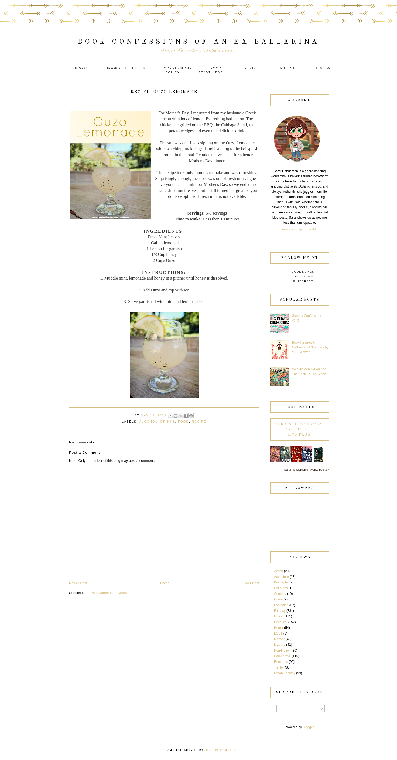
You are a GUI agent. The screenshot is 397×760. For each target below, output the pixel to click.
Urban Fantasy (284, 673)
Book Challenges (126, 68)
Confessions (178, 68)
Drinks (167, 421)
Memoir (279, 639)
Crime (278, 599)
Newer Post (78, 583)
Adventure (281, 577)
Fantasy (280, 611)
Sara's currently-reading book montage (300, 429)
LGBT (278, 633)
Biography (281, 582)
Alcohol (148, 421)
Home (165, 583)
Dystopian (281, 605)
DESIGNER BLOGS (220, 750)
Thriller (279, 667)
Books (81, 68)
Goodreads (303, 271)
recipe (199, 421)
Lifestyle (252, 68)
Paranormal (282, 656)
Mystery (279, 645)
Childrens (281, 588)
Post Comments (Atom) (109, 593)
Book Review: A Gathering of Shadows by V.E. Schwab (310, 347)
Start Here (211, 72)
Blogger (308, 727)
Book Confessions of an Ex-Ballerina (199, 42)
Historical (280, 622)
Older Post (251, 583)
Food (216, 68)
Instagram (303, 276)
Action (278, 571)
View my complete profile (299, 229)
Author (288, 68)
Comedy (280, 594)
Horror (278, 628)
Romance (281, 662)
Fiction (278, 616)
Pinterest (303, 281)
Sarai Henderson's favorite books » (306, 469)
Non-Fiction (282, 650)
